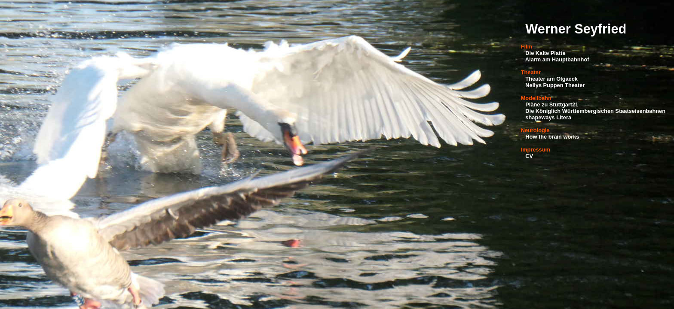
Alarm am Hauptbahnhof (557, 59)
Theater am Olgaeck (551, 79)
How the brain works (552, 136)
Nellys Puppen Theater (555, 85)
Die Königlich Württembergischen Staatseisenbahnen (595, 111)
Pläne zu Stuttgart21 (551, 104)
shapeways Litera (548, 117)
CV (529, 156)
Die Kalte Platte (545, 53)
